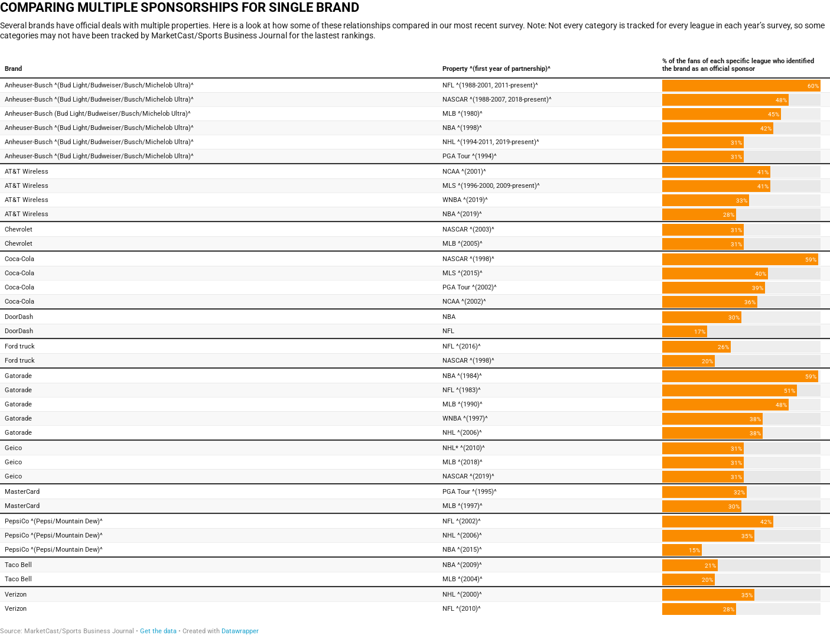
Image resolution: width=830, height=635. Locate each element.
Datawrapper (240, 631)
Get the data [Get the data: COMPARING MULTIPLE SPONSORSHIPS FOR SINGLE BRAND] (158, 631)
